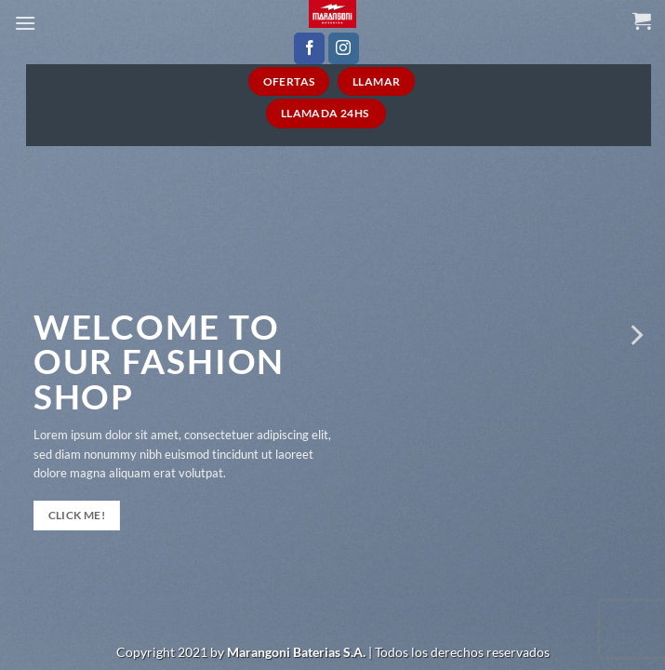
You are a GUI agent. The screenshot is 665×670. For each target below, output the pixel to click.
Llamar (376, 81)
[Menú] (25, 23)
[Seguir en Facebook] (309, 48)
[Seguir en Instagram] (343, 48)
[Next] (635, 335)
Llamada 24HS (326, 113)
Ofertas (289, 81)
